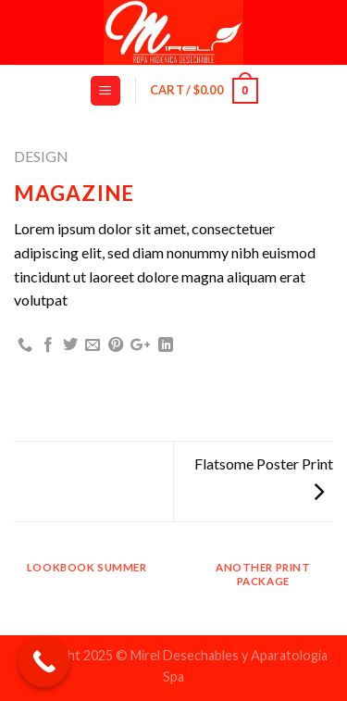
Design (41, 156)
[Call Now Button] (44, 661)
